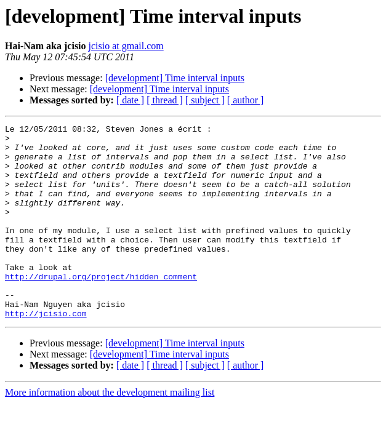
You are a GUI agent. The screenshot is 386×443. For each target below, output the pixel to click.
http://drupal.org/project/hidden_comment (101, 307)
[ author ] (245, 100)
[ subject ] (205, 100)
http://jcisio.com (46, 351)
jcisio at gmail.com (126, 46)
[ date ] (130, 100)
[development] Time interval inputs (174, 78)
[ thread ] (165, 100)
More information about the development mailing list (109, 431)
